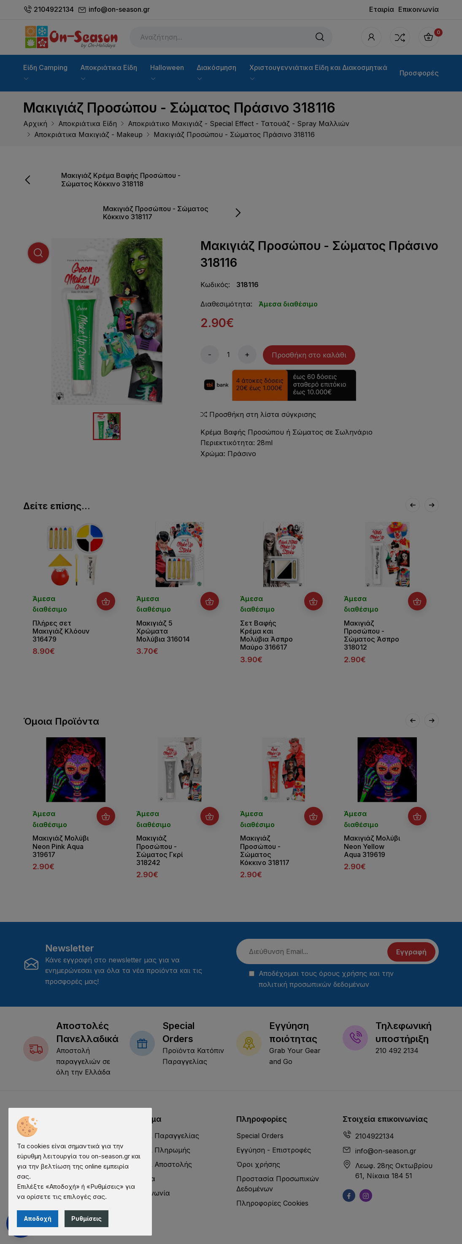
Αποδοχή (37, 1218)
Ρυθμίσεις (86, 1218)
